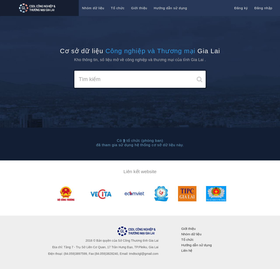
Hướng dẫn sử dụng (170, 8)
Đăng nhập (263, 8)
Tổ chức (118, 8)
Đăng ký (241, 8)
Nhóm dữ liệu (93, 8)
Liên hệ (186, 250)
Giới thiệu (139, 8)
